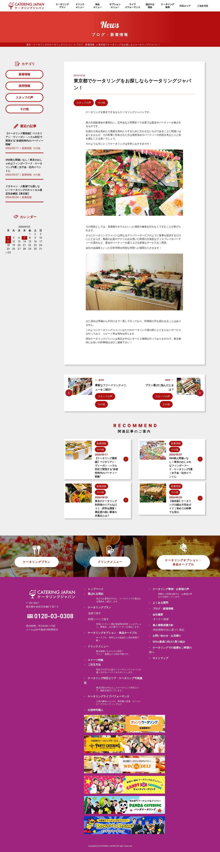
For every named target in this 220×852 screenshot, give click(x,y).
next (167, 379)
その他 (101, 102)
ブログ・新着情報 (85, 44)
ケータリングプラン (62, 6)
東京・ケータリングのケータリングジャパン (49, 44)
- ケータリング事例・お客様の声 (169, 589)
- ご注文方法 (92, 664)
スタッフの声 (83, 102)
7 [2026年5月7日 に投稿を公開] (24, 239)
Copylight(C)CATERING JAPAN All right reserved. (110, 845)
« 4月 (8, 254)
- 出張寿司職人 (93, 709)
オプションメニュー (114, 6)
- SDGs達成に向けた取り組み (167, 641)
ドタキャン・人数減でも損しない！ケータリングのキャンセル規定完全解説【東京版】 (24, 192)
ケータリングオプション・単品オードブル (183, 562)
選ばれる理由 (150, 6)
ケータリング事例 (167, 6)
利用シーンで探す (98, 619)
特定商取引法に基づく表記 (168, 629)
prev (101, 379)
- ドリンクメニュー (96, 646)
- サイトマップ (158, 657)
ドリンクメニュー (79, 6)
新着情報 (24, 74)
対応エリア (185, 5)
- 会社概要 (156, 614)
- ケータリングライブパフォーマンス (106, 696)
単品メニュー (97, 6)
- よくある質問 (158, 602)
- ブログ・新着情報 (161, 608)
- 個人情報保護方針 (161, 625)
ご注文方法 (202, 5)
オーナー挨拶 (161, 619)
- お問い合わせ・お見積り (165, 635)
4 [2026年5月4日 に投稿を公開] (8, 239)
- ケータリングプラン (97, 607)
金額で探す (94, 613)
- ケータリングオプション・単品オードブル (110, 632)
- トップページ (93, 589)
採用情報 (24, 86)
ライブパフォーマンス (132, 6)
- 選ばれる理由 (93, 593)
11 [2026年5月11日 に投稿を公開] (8, 243)
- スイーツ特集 (93, 659)
